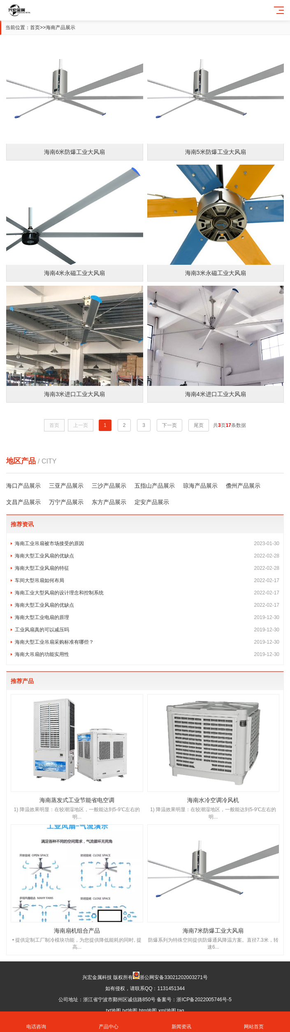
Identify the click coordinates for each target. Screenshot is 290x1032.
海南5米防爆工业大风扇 (215, 152)
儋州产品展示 (243, 485)
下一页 (169, 425)
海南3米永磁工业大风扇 (215, 273)
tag (180, 1011)
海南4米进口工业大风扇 (215, 394)
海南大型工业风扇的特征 (147, 568)
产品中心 (108, 1022)
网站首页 (254, 1022)
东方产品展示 (109, 502)
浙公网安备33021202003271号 (173, 977)
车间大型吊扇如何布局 (147, 580)
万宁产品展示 (66, 502)
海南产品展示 (60, 27)
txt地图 (113, 1011)
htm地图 (148, 1011)
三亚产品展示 (66, 485)
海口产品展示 (23, 485)
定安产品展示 (152, 502)
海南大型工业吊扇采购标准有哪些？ (147, 642)
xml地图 (167, 1011)
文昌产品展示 (23, 502)
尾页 (199, 425)
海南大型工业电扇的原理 (147, 617)
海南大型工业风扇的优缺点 (147, 556)
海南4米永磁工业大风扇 (74, 273)
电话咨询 (36, 1022)
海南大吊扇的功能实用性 (147, 654)
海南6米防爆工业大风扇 (74, 152)
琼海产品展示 (200, 485)
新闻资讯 (181, 1022)
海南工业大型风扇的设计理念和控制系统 (147, 593)
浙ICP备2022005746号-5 (203, 999)
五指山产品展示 (155, 485)
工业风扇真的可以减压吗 (147, 630)
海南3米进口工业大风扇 (74, 394)
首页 (35, 27)
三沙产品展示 (109, 485)
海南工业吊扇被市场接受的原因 (147, 543)
